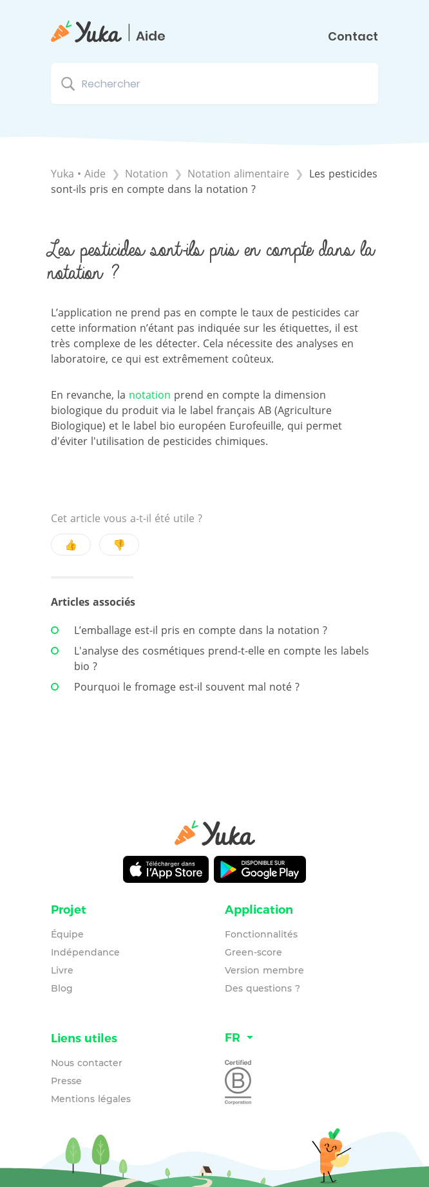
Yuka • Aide (78, 174)
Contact (353, 36)
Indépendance (85, 952)
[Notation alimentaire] (239, 174)
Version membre (264, 970)
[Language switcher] (301, 1038)
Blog (62, 988)
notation (150, 395)
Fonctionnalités (261, 934)
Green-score (253, 952)
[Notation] (148, 174)
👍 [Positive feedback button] (70, 545)
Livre (62, 970)
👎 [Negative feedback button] (119, 545)
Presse (66, 1081)
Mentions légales (91, 1099)
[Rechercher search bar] (214, 83)
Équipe (67, 934)
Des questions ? (262, 988)
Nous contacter (86, 1063)
